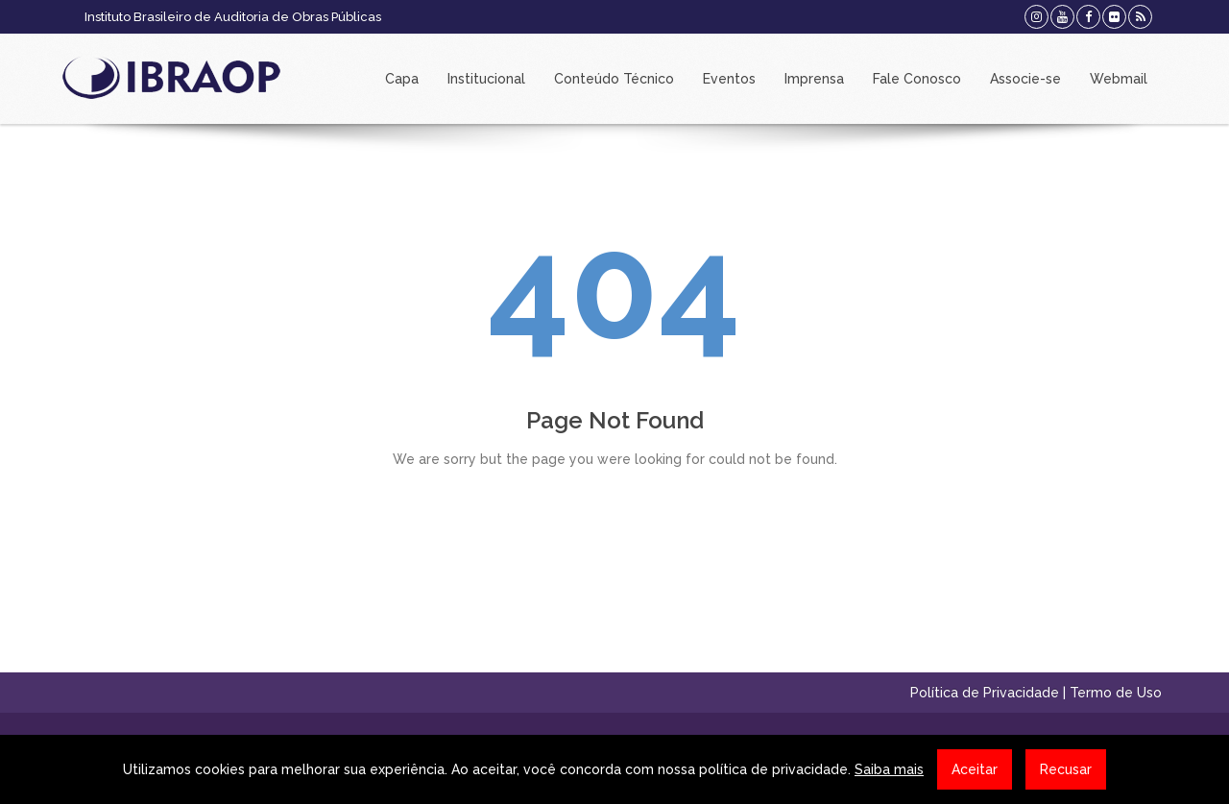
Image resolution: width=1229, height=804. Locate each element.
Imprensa (814, 78)
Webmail (1118, 78)
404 (614, 287)
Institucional (486, 78)
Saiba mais (889, 769)
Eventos (729, 78)
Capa (402, 78)
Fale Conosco (917, 78)
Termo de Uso (1116, 692)
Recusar (1066, 769)
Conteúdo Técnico (614, 78)
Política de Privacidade (984, 692)
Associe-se (1025, 78)
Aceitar (975, 769)
